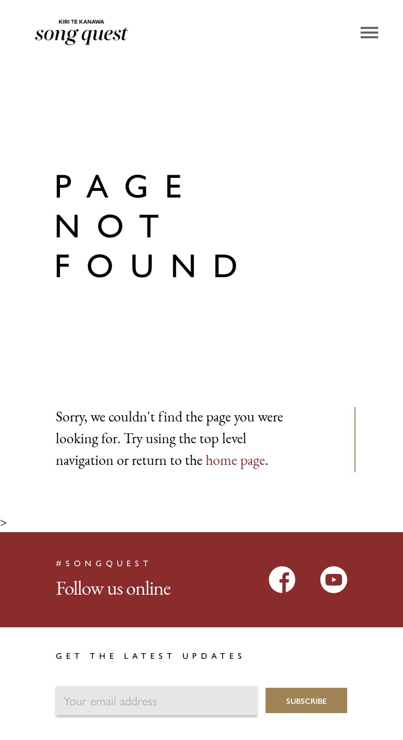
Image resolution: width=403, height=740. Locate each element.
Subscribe (306, 700)
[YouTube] (333, 579)
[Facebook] (282, 579)
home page (235, 461)
